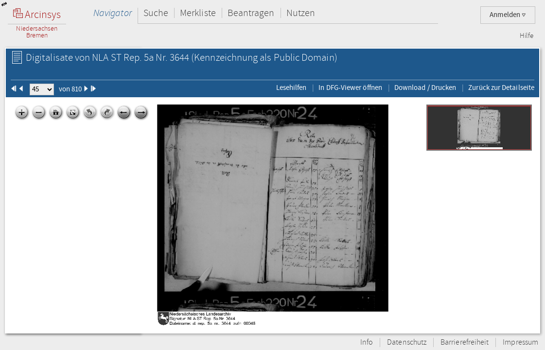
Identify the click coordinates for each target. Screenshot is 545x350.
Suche (155, 13)
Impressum (520, 342)
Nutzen (300, 13)
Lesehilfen (291, 87)
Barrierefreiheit (464, 342)
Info (366, 342)
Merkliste (198, 13)
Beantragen (251, 13)
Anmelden (508, 14)
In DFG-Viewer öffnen (350, 87)
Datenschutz (406, 342)
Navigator (112, 13)
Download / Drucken (425, 87)
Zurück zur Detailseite (501, 87)
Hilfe (526, 36)
